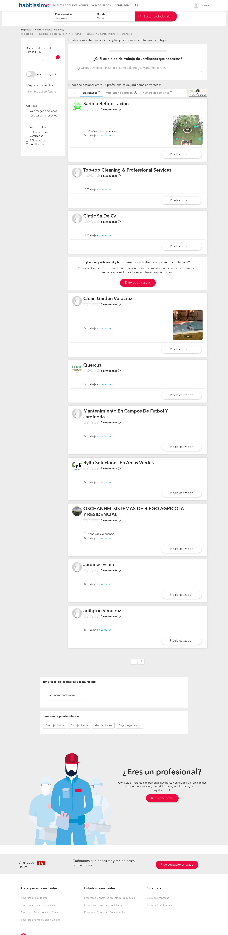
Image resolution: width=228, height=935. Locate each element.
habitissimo (27, 34)
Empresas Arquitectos (34, 898)
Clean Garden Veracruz (107, 299)
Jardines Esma (98, 565)
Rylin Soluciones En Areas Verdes (118, 463)
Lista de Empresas (158, 898)
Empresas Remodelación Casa (39, 912)
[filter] (43, 57)
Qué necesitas (63, 14)
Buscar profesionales (155, 16)
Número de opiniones (156, 93)
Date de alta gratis (138, 282)
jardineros (55, 725)
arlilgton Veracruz (102, 611)
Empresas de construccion (53, 34)
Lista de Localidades (159, 905)
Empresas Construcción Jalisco (103, 905)
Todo (58, 61)
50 (43, 61)
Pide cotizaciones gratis (177, 864)
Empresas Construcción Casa (38, 905)
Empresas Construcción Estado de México (109, 898)
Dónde (101, 14)
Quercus (92, 365)
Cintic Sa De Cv (99, 216)
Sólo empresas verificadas (39, 134)
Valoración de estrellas (120, 93)
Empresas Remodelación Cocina (40, 920)
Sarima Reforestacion (106, 104)
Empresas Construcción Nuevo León (106, 912)
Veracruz (76, 34)
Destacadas (90, 93)
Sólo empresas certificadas (39, 142)
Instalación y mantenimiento (101, 34)
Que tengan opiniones (43, 111)
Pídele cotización (181, 154)
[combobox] (72, 16)
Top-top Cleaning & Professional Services (127, 170)
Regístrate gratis (162, 798)
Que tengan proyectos (43, 115)
